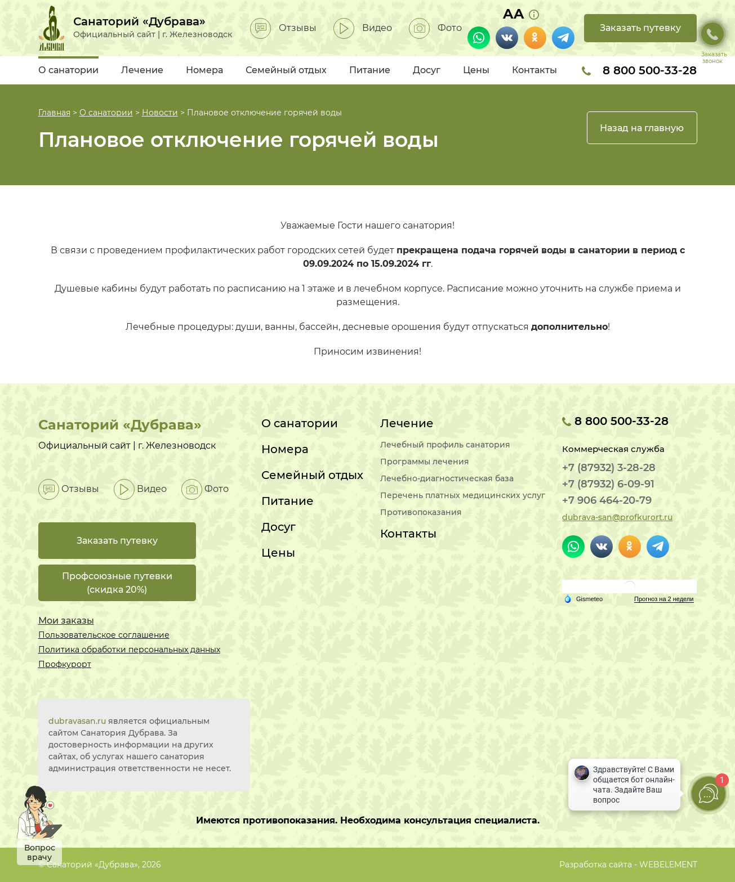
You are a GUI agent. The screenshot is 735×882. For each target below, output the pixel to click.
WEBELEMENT (668, 864)
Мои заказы (66, 620)
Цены (476, 70)
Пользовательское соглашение (104, 635)
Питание (369, 70)
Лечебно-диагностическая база (447, 478)
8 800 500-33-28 (639, 70)
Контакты (534, 70)
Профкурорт (64, 664)
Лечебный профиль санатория (445, 445)
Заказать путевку (640, 28)
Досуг (426, 70)
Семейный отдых (286, 70)
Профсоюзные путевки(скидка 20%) (117, 583)
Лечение (142, 70)
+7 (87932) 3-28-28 (609, 468)
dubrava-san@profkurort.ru (617, 517)
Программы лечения (424, 462)
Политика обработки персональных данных (129, 649)
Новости (160, 113)
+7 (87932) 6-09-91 (608, 484)
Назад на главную (642, 128)
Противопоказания (421, 512)
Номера (204, 70)
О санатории (68, 70)
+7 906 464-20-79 (607, 500)
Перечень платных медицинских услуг (462, 495)
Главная (54, 113)
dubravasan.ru (77, 721)
